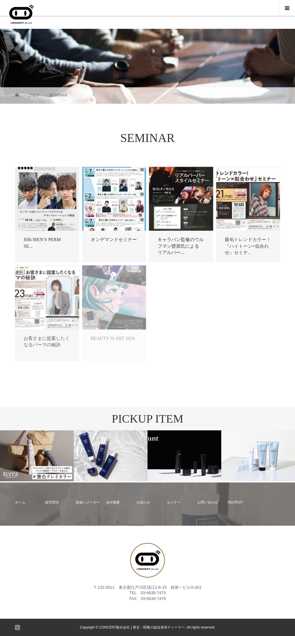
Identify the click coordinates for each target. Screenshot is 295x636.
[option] (37, 455)
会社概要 (113, 502)
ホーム (20, 502)
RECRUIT (235, 502)
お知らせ (143, 502)
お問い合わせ (207, 502)
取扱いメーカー (88, 502)
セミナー (174, 502)
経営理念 (52, 502)
